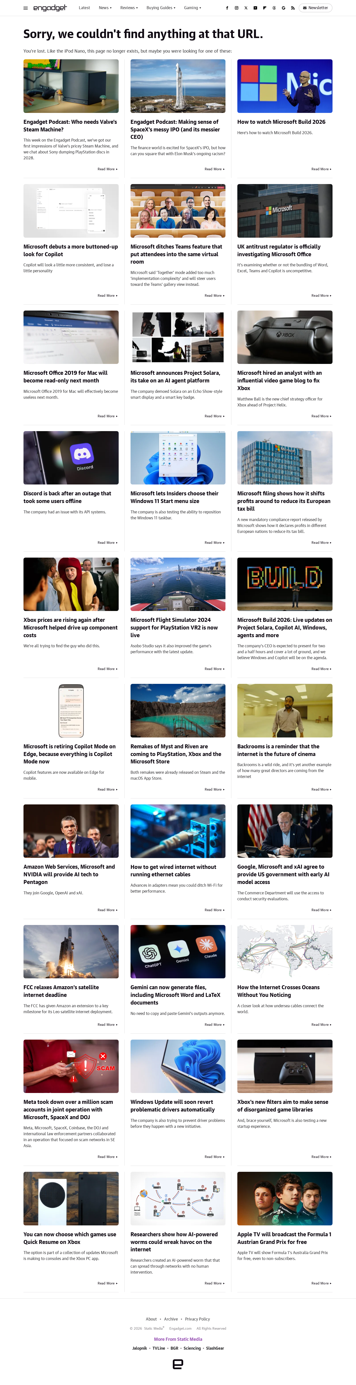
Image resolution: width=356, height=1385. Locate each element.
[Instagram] (236, 8)
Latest (84, 8)
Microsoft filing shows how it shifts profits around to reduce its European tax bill (284, 501)
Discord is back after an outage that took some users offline (67, 497)
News (104, 8)
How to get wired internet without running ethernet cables (173, 871)
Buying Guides (159, 8)
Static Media (153, 1328)
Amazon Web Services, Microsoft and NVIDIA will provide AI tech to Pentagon (69, 874)
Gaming (191, 8)
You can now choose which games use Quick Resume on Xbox (69, 1238)
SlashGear (215, 1348)
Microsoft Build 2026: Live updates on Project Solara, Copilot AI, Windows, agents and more (284, 627)
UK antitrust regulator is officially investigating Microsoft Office (279, 250)
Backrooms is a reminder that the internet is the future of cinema (278, 750)
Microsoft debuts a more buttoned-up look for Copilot (70, 250)
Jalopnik (139, 1348)
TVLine (159, 1348)
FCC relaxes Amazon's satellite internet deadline (61, 991)
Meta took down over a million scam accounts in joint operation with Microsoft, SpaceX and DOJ (68, 1109)
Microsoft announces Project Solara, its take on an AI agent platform (175, 376)
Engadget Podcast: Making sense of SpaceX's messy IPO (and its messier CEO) (175, 129)
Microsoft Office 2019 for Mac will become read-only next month (65, 376)
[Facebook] (227, 8)
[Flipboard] (264, 8)
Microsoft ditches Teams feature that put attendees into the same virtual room (176, 254)
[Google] (283, 8)
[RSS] (293, 8)
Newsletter (315, 8)
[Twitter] (246, 8)
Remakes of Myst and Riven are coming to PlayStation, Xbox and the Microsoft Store (176, 754)
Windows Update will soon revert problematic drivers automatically (173, 1105)
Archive (171, 1319)
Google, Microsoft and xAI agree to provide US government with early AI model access (283, 874)
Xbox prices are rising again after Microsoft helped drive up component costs (70, 627)
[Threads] (274, 8)
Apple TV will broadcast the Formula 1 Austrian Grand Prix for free (284, 1238)
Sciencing (192, 1348)
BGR (174, 1348)
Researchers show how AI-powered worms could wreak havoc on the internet (174, 1242)
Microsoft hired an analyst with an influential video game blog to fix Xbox (279, 380)
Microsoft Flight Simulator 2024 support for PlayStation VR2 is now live (174, 627)
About (151, 1319)
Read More (106, 169)
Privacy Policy (197, 1319)
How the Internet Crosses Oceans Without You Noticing (278, 991)
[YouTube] (255, 8)
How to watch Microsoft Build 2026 (281, 122)
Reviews (127, 8)
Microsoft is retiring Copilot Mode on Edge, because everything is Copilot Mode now (69, 754)
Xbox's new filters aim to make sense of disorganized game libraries (282, 1105)
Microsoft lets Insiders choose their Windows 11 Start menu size (175, 497)
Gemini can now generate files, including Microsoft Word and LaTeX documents (176, 995)
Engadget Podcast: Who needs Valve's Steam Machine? (70, 125)
